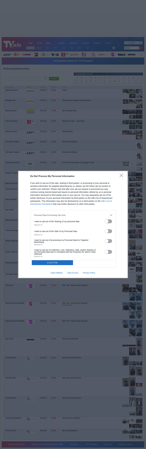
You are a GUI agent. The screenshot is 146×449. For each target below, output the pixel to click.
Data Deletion (57, 273)
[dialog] (73, 224)
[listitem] (73, 215)
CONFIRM (52, 263)
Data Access (72, 273)
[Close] (122, 176)
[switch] (108, 221)
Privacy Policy (89, 273)
